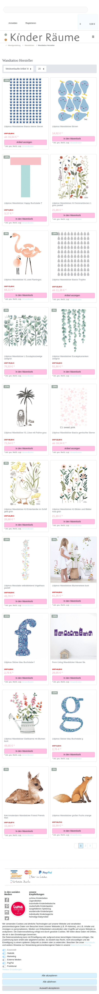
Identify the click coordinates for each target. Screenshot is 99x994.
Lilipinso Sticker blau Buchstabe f (19, 662)
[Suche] (93, 10)
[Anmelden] (10, 21)
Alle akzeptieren (49, 975)
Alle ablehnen (49, 981)
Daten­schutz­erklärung (80, 945)
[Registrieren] (29, 21)
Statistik (10, 953)
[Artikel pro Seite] (41, 69)
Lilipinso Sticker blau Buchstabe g (67, 739)
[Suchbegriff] (45, 10)
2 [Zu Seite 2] (85, 845)
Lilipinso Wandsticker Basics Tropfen (69, 280)
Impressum (90, 942)
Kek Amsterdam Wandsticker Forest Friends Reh (24, 816)
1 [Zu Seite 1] (80, 845)
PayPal (10, 963)
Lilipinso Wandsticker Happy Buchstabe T (23, 203)
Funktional (12, 966)
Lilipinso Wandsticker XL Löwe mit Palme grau (25, 433)
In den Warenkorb (78, 138)
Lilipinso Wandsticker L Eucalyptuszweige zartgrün (23, 357)
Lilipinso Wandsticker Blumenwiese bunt (70, 586)
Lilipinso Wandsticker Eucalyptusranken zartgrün (70, 357)
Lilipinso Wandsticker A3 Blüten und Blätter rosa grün (71, 510)
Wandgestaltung (13, 45)
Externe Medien (14, 959)
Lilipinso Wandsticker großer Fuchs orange (71, 815)
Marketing (11, 956)
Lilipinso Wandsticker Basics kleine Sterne (23, 126)
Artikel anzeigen (31, 142)
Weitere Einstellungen (12, 969)
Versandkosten (28, 146)
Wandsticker (29, 45)
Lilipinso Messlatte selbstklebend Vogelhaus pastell (24, 587)
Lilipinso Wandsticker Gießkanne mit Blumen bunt (24, 740)
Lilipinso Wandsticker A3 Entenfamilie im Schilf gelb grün (25, 510)
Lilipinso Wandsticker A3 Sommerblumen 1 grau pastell (71, 204)
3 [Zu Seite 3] (90, 845)
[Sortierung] (18, 69)
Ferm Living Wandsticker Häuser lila (68, 662)
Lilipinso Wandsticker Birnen (65, 126)
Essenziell (11, 950)
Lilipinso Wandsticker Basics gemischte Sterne (73, 433)
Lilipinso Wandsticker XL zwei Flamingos (22, 280)
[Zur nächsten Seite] (94, 845)
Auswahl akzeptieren (49, 988)
